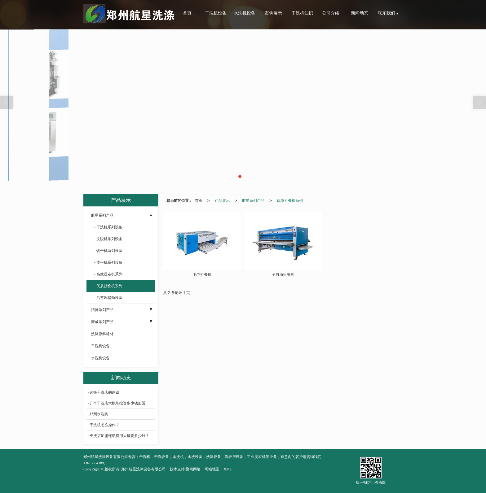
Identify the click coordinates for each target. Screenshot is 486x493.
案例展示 (273, 13)
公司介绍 (330, 13)
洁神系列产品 (102, 310)
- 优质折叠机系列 (108, 286)
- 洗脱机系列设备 (108, 239)
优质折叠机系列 (290, 200)
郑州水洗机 (99, 414)
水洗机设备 (244, 13)
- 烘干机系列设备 (108, 251)
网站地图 (212, 469)
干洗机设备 (216, 13)
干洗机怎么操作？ (104, 425)
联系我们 (387, 13)
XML (227, 469)
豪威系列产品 (102, 322)
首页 (187, 13)
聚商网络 (193, 469)
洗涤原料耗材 (102, 334)
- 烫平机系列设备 (108, 262)
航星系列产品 (253, 200)
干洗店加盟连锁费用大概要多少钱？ (119, 436)
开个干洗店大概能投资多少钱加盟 (117, 403)
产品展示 (222, 200)
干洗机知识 (302, 13)
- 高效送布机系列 (108, 274)
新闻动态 (359, 13)
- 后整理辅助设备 (108, 298)
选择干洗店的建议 (104, 392)
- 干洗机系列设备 (108, 227)
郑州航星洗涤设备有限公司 (143, 469)
